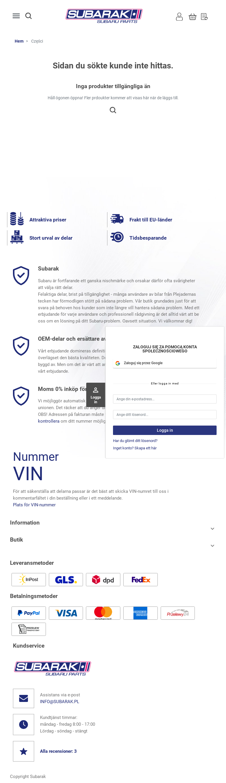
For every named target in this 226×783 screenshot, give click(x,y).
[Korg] (193, 15)
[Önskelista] (204, 15)
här (160, 421)
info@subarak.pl (59, 701)
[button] (33, 16)
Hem (19, 41)
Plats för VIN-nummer (34, 505)
